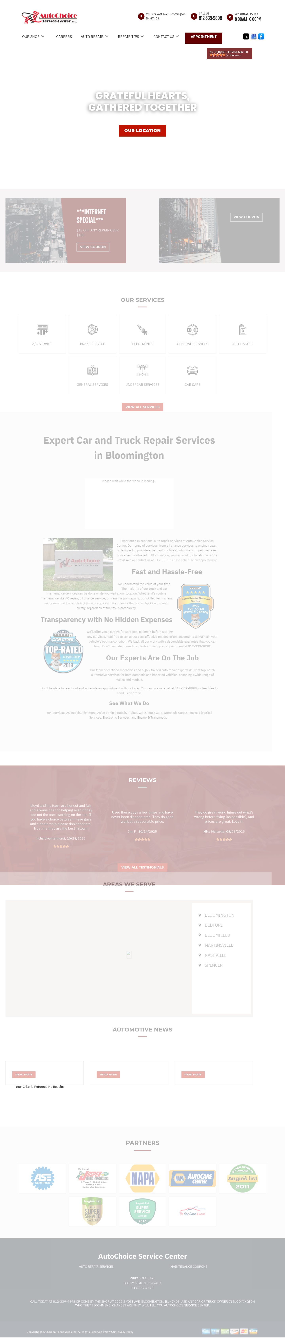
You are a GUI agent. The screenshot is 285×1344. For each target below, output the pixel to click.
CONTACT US (163, 36)
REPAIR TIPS (128, 36)
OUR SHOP (31, 36)
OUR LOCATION (142, 130)
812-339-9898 (210, 18)
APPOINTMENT (204, 36)
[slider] (217, 55)
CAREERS (64, 36)
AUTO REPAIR (92, 36)
